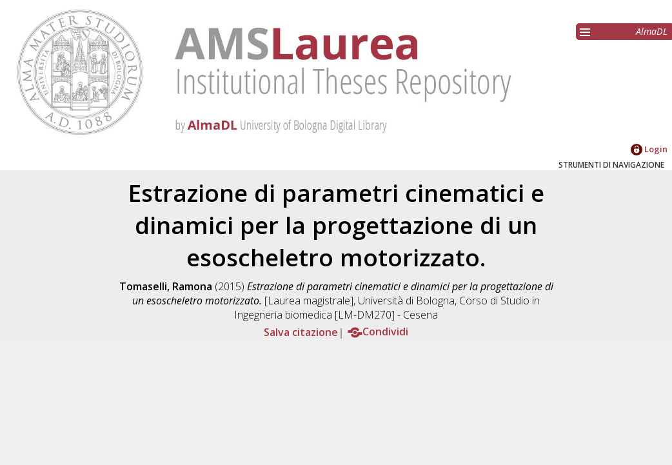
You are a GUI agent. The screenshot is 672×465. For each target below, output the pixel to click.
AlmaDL (651, 31)
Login (649, 149)
